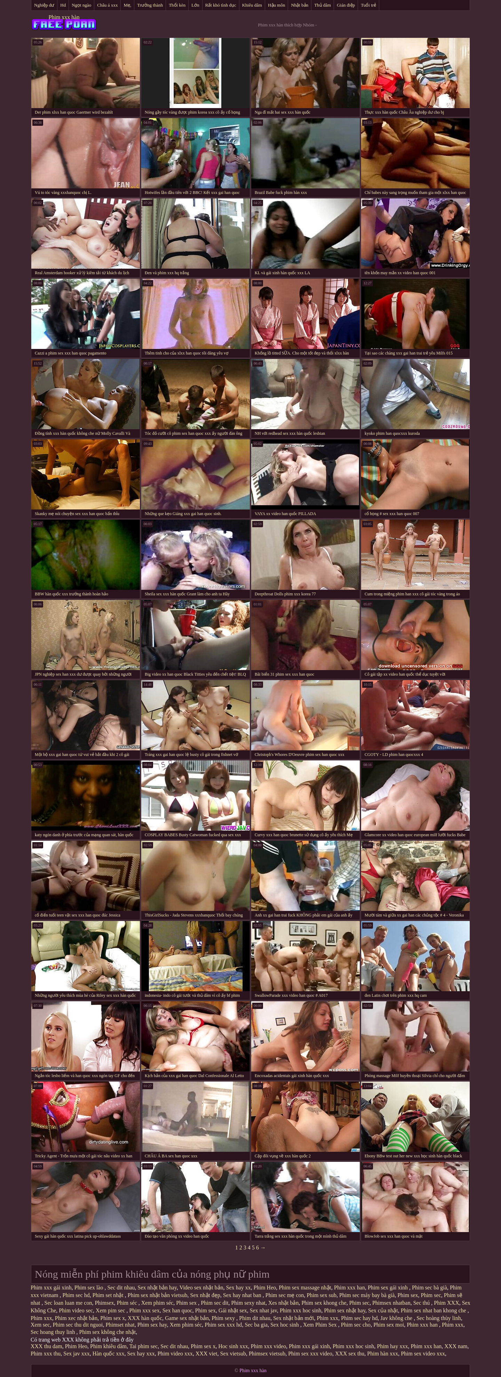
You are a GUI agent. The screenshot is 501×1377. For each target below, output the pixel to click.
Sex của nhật (383, 1310)
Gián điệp (346, 5)
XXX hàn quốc (145, 1318)
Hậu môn (276, 5)
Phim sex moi (388, 1325)
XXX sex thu (349, 1353)
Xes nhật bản (283, 1303)
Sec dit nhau (121, 1287)
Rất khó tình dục (220, 5)
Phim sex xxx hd (223, 1325)
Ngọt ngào (81, 5)
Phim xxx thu (46, 1353)
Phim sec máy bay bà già (367, 1295)
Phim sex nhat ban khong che (434, 1310)
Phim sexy (224, 1318)
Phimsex (104, 1303)
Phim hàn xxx (382, 1353)
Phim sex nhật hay (344, 1310)
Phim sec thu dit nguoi (78, 1325)
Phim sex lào (89, 1287)
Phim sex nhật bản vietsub (158, 1295)
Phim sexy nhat (248, 1303)
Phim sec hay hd (359, 1318)
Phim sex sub (321, 1295)
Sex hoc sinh (285, 1325)
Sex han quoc (177, 1310)
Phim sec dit (214, 1303)
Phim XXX (446, 1303)
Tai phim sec (143, 1346)
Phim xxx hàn (64, 17)
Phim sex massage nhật (305, 1287)
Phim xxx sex (144, 1310)
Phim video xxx (175, 1353)
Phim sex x (112, 1318)
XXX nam (455, 1346)
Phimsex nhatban (391, 1303)
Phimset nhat (120, 1325)
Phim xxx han (349, 1287)
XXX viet (206, 1353)
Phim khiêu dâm (108, 1346)
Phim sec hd (76, 1295)
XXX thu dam (46, 1346)
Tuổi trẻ (368, 5)
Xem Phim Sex (320, 1325)
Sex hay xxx (141, 1353)
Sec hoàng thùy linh (438, 1318)
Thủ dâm (322, 5)
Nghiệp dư (44, 5)
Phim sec (431, 1295)
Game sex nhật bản (187, 1318)
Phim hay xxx (392, 1346)
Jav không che (397, 1318)
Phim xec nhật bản (76, 1318)
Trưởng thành (150, 5)
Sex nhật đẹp (205, 1295)
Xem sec (40, 1325)
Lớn (195, 5)
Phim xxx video (268, 1346)
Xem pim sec (111, 1310)
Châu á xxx (107, 5)
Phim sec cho (356, 1325)
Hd (63, 5)
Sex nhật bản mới (293, 1318)
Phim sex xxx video (310, 1353)
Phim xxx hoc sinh (300, 1310)
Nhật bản (299, 5)
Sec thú (422, 1303)
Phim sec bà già (429, 1287)
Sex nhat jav (263, 1310)
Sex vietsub (233, 1353)
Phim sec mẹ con (284, 1295)
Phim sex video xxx (423, 1353)
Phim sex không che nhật (107, 1332)
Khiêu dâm (252, 5)
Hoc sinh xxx (233, 1346)
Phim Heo (265, 1287)
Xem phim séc (157, 1303)
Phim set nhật (109, 1295)
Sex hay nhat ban (243, 1295)
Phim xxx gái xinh (51, 1287)
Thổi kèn (177, 5)
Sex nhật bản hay (157, 1287)
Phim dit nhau (254, 1318)
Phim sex (407, 1295)
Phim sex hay (152, 1325)
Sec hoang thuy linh (54, 1332)
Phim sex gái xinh (388, 1287)
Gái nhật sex (232, 1310)
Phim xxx (41, 1318)
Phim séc (127, 1303)
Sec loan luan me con (68, 1303)
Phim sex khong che (323, 1303)
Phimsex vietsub (267, 1353)
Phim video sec (76, 1310)
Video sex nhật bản (201, 1287)
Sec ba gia (256, 1325)
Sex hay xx (238, 1287)
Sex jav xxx (76, 1353)
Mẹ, (127, 5)
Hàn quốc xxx (109, 1353)
